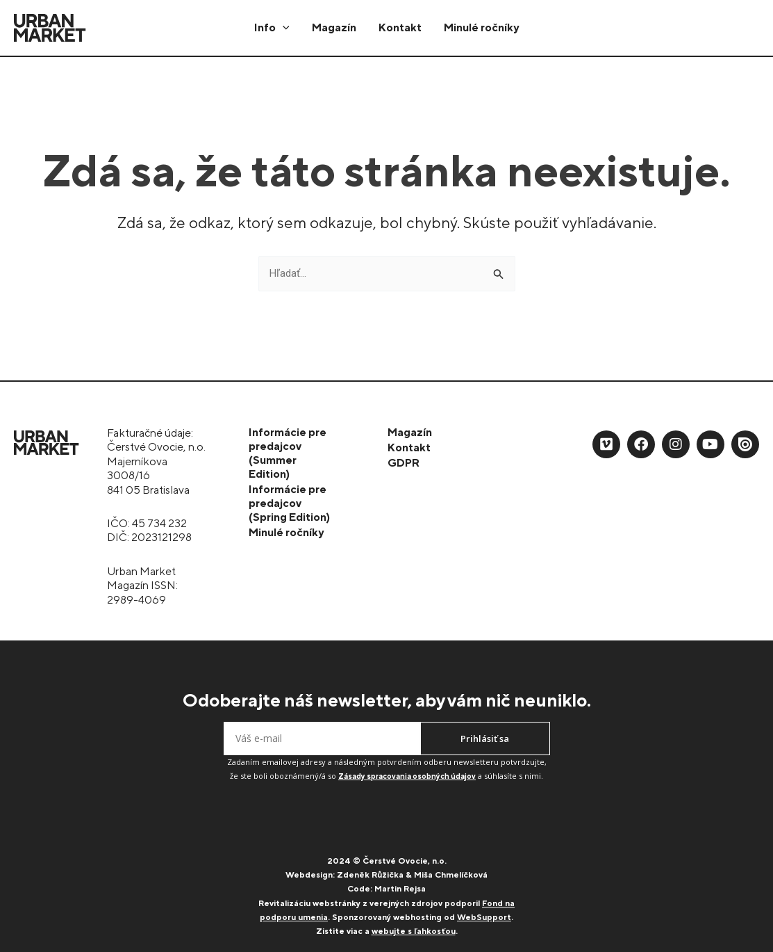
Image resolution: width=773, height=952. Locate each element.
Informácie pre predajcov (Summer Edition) (287, 453)
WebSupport (484, 917)
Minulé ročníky (481, 27)
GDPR (403, 462)
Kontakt (400, 27)
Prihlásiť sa (484, 738)
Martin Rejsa (400, 889)
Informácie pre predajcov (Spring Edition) (289, 503)
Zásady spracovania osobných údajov (407, 776)
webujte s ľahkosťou (414, 931)
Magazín (334, 27)
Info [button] (272, 28)
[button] (283, 28)
